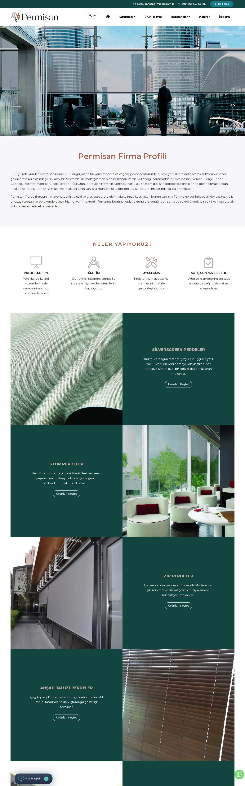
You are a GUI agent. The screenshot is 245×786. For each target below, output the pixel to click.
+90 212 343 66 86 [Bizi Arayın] (192, 3)
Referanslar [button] (179, 17)
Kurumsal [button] (126, 17)
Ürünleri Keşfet (178, 384)
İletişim (224, 17)
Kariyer (204, 17)
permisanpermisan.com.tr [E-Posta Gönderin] (153, 3)
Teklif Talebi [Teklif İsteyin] (221, 3)
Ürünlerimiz (153, 17)
